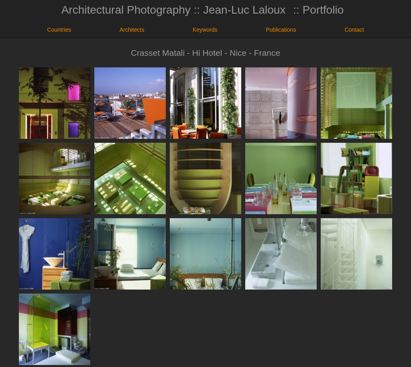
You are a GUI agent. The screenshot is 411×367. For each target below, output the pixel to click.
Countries (59, 29)
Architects (132, 29)
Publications (281, 29)
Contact (354, 29)
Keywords (205, 29)
